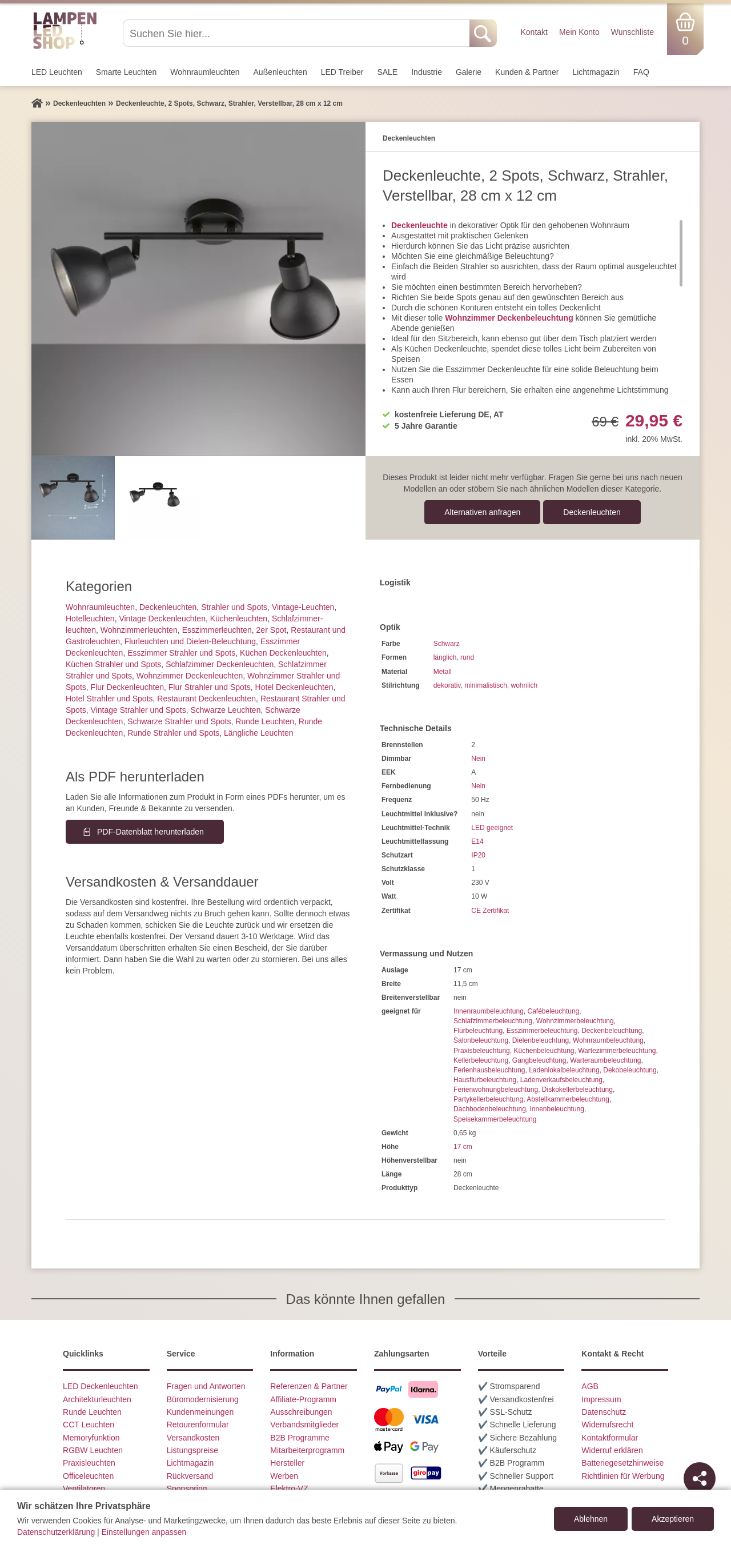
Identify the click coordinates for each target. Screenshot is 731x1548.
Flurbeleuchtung (478, 1031)
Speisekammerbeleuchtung (494, 1119)
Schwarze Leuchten (225, 710)
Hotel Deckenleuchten (294, 687)
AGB (590, 1386)
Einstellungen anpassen (144, 1532)
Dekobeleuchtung (629, 1070)
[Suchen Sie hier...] (297, 33)
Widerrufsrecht (607, 1424)
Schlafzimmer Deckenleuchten (220, 664)
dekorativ (447, 685)
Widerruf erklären (611, 1450)
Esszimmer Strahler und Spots (181, 652)
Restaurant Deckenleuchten (206, 698)
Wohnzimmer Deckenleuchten (189, 675)
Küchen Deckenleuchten (283, 652)
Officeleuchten (88, 1476)
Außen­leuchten (280, 72)
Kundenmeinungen (200, 1412)
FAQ (641, 72)
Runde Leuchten (264, 721)
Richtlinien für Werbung (622, 1476)
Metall (442, 672)
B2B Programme (299, 1437)
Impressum (601, 1399)
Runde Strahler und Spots (173, 732)
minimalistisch (485, 685)
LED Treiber (342, 72)
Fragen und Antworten (206, 1386)
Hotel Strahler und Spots (109, 698)
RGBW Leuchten (93, 1450)
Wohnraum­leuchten (204, 72)
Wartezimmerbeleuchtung (617, 1051)
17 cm (462, 1147)
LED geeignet (492, 828)
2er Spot (271, 630)
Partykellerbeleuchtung (488, 1099)
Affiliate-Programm (303, 1399)
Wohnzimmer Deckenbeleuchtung (509, 317)
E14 (477, 841)
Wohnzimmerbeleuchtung (575, 1021)
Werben (284, 1476)
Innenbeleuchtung (557, 1109)
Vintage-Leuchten (303, 607)
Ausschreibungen (301, 1412)
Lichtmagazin (596, 72)
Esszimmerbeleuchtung (542, 1031)
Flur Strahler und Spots (209, 687)
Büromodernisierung (203, 1399)
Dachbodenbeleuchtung (489, 1109)
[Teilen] (699, 1478)
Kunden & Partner (527, 72)
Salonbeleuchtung (480, 1040)
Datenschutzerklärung (56, 1532)
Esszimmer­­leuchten (217, 630)
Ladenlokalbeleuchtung (564, 1070)
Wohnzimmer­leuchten (139, 630)
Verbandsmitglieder (304, 1424)
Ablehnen (591, 1518)
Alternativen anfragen (482, 512)
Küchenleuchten (238, 618)
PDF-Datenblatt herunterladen (150, 831)
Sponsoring (187, 1488)
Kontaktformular (609, 1437)
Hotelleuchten (90, 618)
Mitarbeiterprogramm (307, 1450)
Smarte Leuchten (126, 72)
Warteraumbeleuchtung (605, 1060)
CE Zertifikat (490, 911)
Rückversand (190, 1476)
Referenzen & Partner (308, 1386)
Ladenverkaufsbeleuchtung (561, 1080)
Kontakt (533, 32)
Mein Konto (579, 32)
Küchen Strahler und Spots (113, 664)
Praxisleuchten (89, 1462)
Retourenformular (198, 1424)
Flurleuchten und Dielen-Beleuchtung (190, 641)
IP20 (478, 855)
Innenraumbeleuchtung (488, 1011)
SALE (387, 72)
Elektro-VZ (289, 1488)
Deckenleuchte (419, 225)
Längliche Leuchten (258, 732)
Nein (478, 759)
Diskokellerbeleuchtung (577, 1090)
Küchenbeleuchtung (543, 1051)
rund (467, 657)
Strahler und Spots (234, 607)
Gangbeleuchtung (539, 1060)
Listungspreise (192, 1450)
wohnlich (524, 685)
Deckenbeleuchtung (611, 1031)
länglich (445, 657)
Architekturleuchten (97, 1399)
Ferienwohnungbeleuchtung (495, 1090)
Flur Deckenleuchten (127, 687)
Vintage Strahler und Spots (138, 710)
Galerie (468, 72)
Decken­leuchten (591, 512)
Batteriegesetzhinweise (622, 1462)
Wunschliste (632, 32)
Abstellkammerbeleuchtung (568, 1099)
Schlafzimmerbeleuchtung (492, 1021)
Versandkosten (193, 1437)
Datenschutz (603, 1412)
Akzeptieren (673, 1518)
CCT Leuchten (88, 1424)
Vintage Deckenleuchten (162, 618)
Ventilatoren (84, 1488)
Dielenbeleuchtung (540, 1040)
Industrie (426, 72)
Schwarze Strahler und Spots (179, 721)
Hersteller (287, 1462)
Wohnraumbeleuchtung (608, 1040)
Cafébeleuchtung (553, 1011)
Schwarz (446, 644)
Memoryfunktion (91, 1437)
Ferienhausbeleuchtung (489, 1070)
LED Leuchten (56, 72)
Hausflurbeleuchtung (484, 1080)
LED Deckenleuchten (100, 1386)
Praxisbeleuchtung (481, 1051)
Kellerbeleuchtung (480, 1060)
